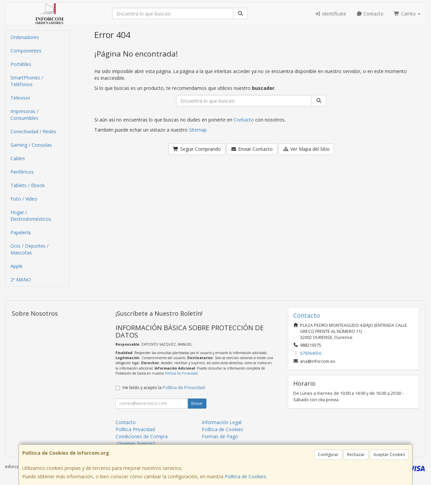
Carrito (407, 13)
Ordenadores (24, 37)
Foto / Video (23, 199)
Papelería (20, 232)
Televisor (20, 98)
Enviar (197, 403)
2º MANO (20, 279)
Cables (17, 158)
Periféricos (22, 172)
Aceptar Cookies (389, 454)
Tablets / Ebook (27, 185)
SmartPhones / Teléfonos (26, 81)
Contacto (370, 13)
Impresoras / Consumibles (24, 114)
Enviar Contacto (252, 149)
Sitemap (198, 130)
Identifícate (330, 13)
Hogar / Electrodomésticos (30, 215)
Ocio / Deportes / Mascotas (29, 249)
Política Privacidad (135, 429)
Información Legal (221, 422)
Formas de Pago (220, 436)
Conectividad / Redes (33, 131)
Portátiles (20, 64)
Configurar (328, 454)
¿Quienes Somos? (135, 443)
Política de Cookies (245, 476)
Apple (16, 266)
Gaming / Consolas (31, 145)
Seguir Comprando (197, 149)
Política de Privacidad (181, 373)
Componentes (25, 50)
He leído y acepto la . (164, 387)
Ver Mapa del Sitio (306, 149)
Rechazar (356, 454)
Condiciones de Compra (141, 436)
